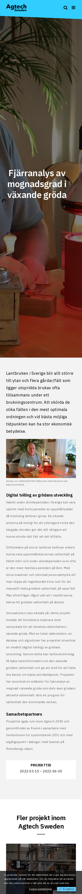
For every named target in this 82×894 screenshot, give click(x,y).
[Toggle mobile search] (66, 7)
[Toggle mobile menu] (74, 7)
